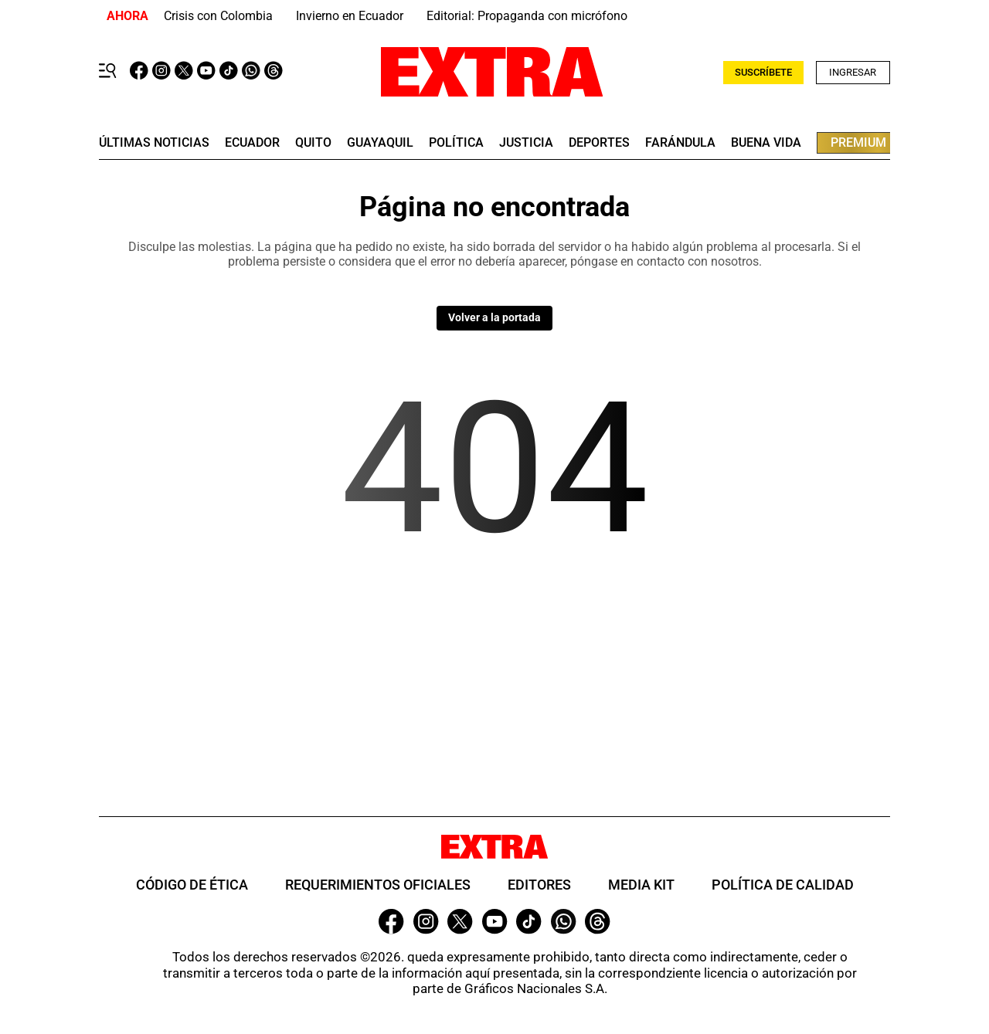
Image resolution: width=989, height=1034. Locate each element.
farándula (680, 143)
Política (456, 143)
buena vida (766, 143)
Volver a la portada (494, 317)
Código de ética (192, 884)
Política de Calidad (783, 884)
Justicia (526, 143)
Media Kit (641, 884)
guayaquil (380, 143)
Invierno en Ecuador (349, 15)
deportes (599, 143)
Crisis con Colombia (218, 15)
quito (313, 143)
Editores (539, 884)
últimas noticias (154, 143)
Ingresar (852, 72)
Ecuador (252, 143)
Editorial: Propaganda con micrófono (527, 15)
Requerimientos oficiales (378, 884)
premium (858, 142)
